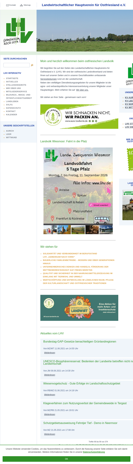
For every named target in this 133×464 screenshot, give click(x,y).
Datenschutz (13, 108)
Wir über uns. (82, 90)
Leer (8, 134)
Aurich (10, 131)
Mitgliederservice (16, 91)
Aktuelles (12, 82)
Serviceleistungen (48, 79)
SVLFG (9, 105)
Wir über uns (13, 88)
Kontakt (12, 5)
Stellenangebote (16, 85)
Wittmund (11, 137)
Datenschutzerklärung (94, 452)
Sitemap (27, 5)
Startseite (12, 78)
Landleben (12, 101)
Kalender (11, 115)
